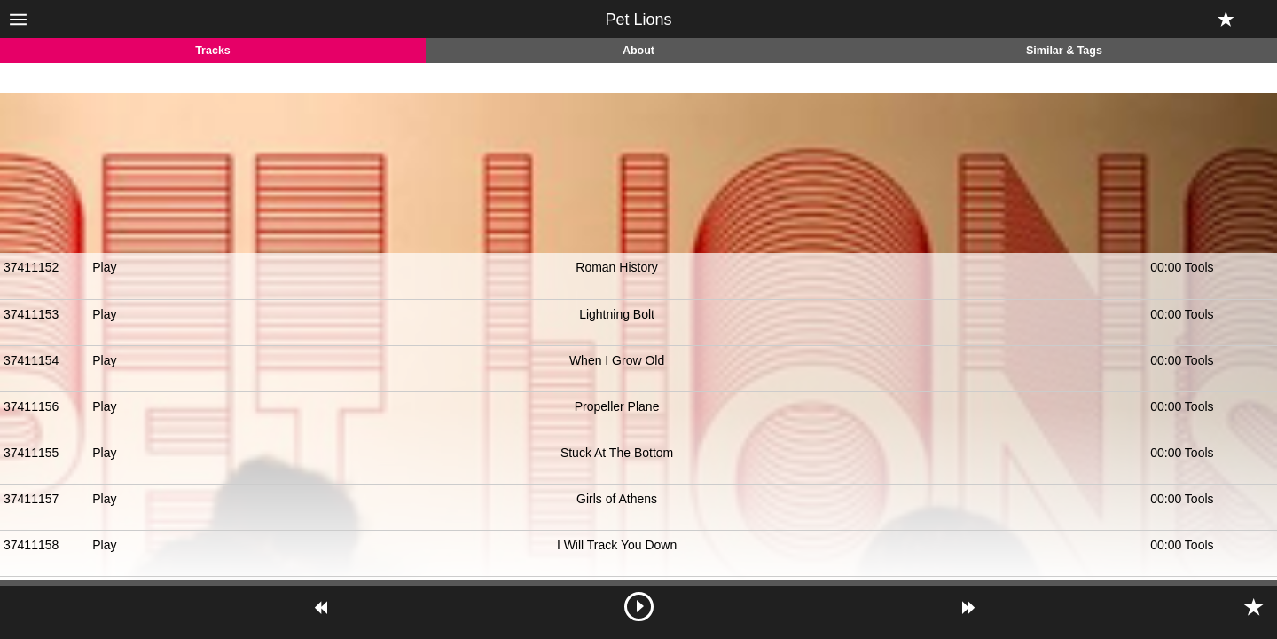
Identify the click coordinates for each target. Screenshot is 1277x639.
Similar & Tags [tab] (1064, 50)
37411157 (31, 499)
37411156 (31, 406)
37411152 (31, 267)
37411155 (31, 453)
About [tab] (638, 50)
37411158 (31, 545)
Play (104, 267)
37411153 (31, 314)
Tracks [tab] (213, 50)
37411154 (31, 360)
